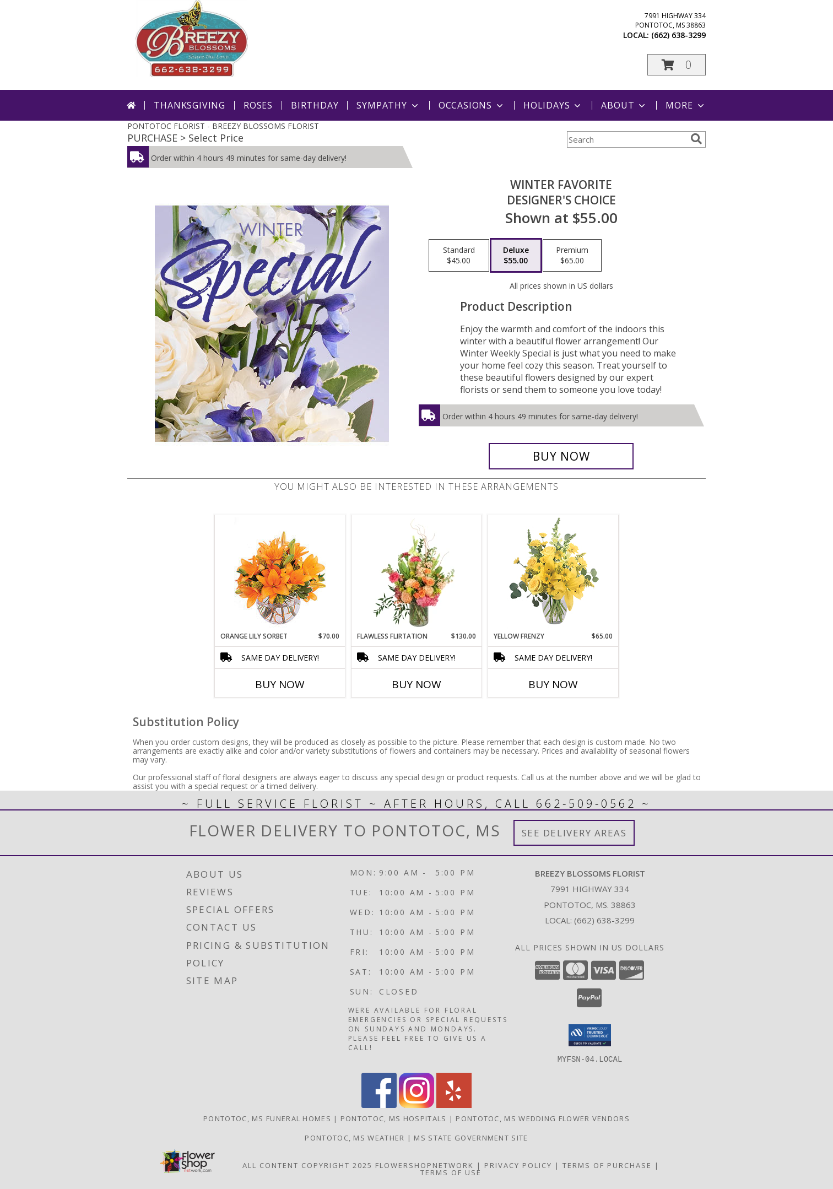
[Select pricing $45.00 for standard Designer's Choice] (459, 256)
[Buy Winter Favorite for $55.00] (561, 456)
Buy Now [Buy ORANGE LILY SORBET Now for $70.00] (280, 684)
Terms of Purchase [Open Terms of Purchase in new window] (607, 1165)
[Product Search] (626, 139)
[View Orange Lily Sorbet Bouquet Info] (280, 573)
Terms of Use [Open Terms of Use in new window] (451, 1172)
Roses (258, 105)
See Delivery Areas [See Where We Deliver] (574, 832)
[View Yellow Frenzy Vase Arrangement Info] (553, 573)
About (624, 105)
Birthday (314, 105)
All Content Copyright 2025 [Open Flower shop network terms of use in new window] (307, 1165)
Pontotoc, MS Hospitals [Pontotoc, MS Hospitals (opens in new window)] (393, 1118)
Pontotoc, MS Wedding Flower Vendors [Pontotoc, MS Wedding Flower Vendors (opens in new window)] (543, 1118)
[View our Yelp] (454, 1104)
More (686, 105)
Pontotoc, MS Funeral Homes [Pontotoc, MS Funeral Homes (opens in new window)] (267, 1118)
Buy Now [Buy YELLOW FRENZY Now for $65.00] (553, 684)
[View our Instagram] (416, 1104)
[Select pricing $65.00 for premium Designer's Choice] (572, 256)
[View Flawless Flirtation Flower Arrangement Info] (417, 573)
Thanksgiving (189, 105)
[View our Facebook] (379, 1104)
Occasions (472, 105)
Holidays (553, 105)
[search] (696, 139)
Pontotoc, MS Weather (354, 1137)
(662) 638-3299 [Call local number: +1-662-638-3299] (678, 35)
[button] (676, 64)
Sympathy (388, 105)
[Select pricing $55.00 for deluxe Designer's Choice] (515, 256)
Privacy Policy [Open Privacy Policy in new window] (518, 1165)
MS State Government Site (471, 1137)
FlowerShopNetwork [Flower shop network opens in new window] (424, 1165)
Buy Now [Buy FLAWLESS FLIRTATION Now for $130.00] (416, 684)
